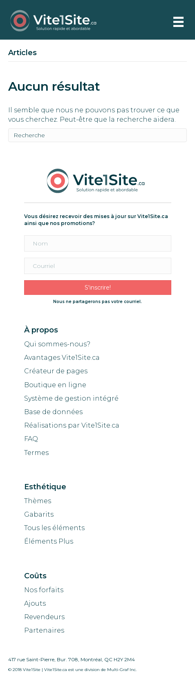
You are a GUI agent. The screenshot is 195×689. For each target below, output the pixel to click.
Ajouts (35, 603)
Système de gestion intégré (71, 398)
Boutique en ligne (55, 385)
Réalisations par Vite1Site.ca (71, 425)
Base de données (53, 412)
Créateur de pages (55, 371)
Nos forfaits (43, 590)
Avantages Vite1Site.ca (62, 357)
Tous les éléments (54, 528)
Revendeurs (44, 617)
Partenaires (44, 630)
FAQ (31, 439)
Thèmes (37, 501)
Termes (37, 453)
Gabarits (39, 514)
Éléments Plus (48, 541)
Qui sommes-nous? (57, 344)
